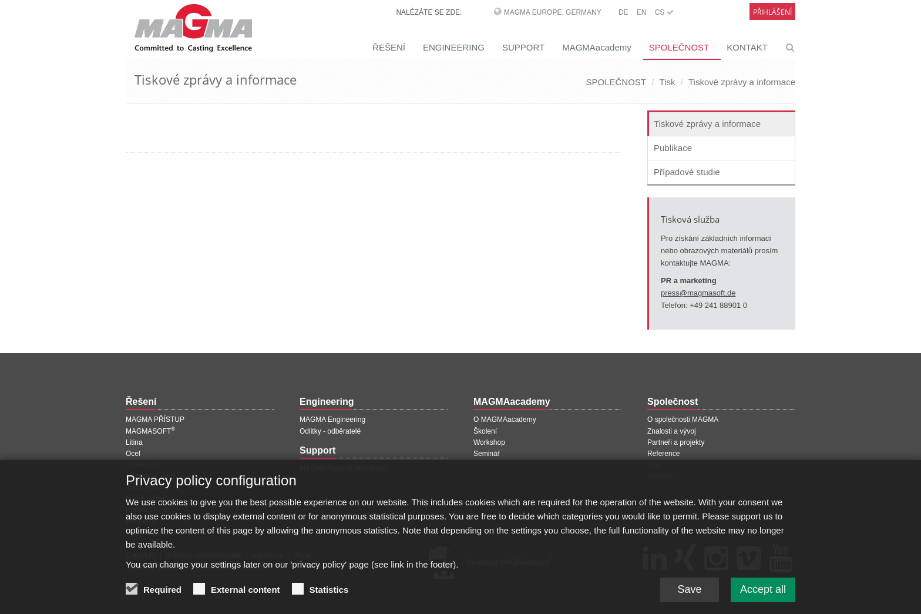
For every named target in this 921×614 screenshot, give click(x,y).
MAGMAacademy (596, 47)
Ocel (133, 453)
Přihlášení (772, 12)
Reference (663, 453)
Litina (134, 442)
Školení (485, 431)
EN (642, 12)
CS (664, 12)
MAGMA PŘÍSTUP (155, 419)
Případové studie (687, 172)
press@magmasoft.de (698, 292)
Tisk (667, 82)
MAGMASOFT (150, 431)
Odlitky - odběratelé (330, 431)
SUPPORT (523, 47)
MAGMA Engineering (332, 419)
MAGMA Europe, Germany (552, 12)
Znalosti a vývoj (671, 431)
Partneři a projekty (675, 442)
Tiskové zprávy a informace (741, 82)
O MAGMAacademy (504, 419)
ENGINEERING (454, 47)
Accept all (763, 593)
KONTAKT (747, 47)
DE (623, 12)
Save (689, 593)
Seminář (486, 453)
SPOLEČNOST (679, 47)
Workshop (489, 442)
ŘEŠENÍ (388, 47)
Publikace (673, 148)
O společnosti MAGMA (682, 419)
